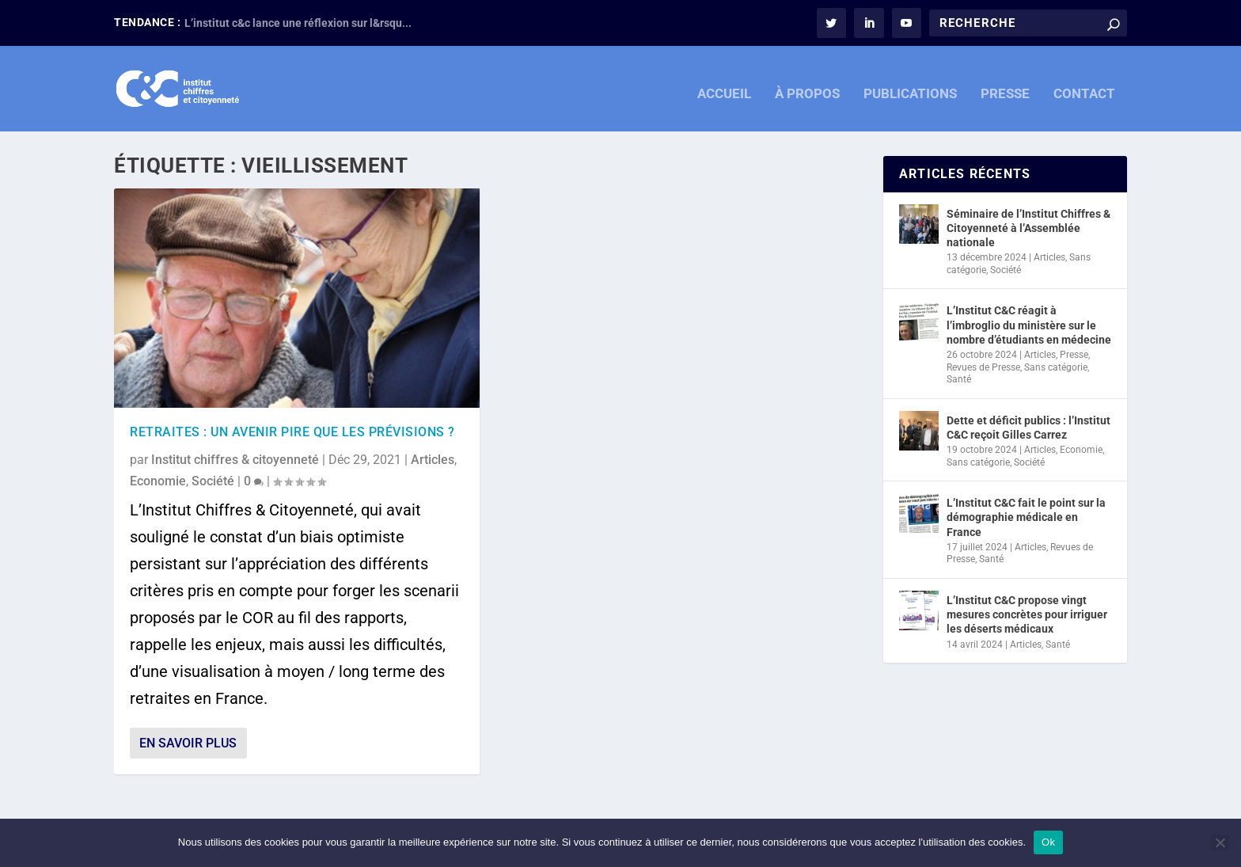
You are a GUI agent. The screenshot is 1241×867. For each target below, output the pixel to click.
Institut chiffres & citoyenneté (235, 458)
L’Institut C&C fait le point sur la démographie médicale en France (1026, 516)
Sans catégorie (1055, 365)
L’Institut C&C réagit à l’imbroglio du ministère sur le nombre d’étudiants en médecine (1029, 323)
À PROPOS (807, 85)
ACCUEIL (724, 85)
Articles (432, 458)
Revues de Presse (983, 365)
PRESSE (1005, 85)
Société (213, 480)
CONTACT (1084, 85)
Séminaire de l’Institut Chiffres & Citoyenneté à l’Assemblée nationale (1028, 226)
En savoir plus (188, 742)
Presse (1074, 353)
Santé (959, 378)
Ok (1048, 842)
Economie (158, 480)
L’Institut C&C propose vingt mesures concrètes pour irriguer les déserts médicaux (1027, 613)
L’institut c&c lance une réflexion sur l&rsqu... (298, 23)
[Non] (1219, 842)
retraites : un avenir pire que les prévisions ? (292, 431)
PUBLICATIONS (910, 85)
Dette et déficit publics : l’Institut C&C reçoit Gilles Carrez (1028, 426)
